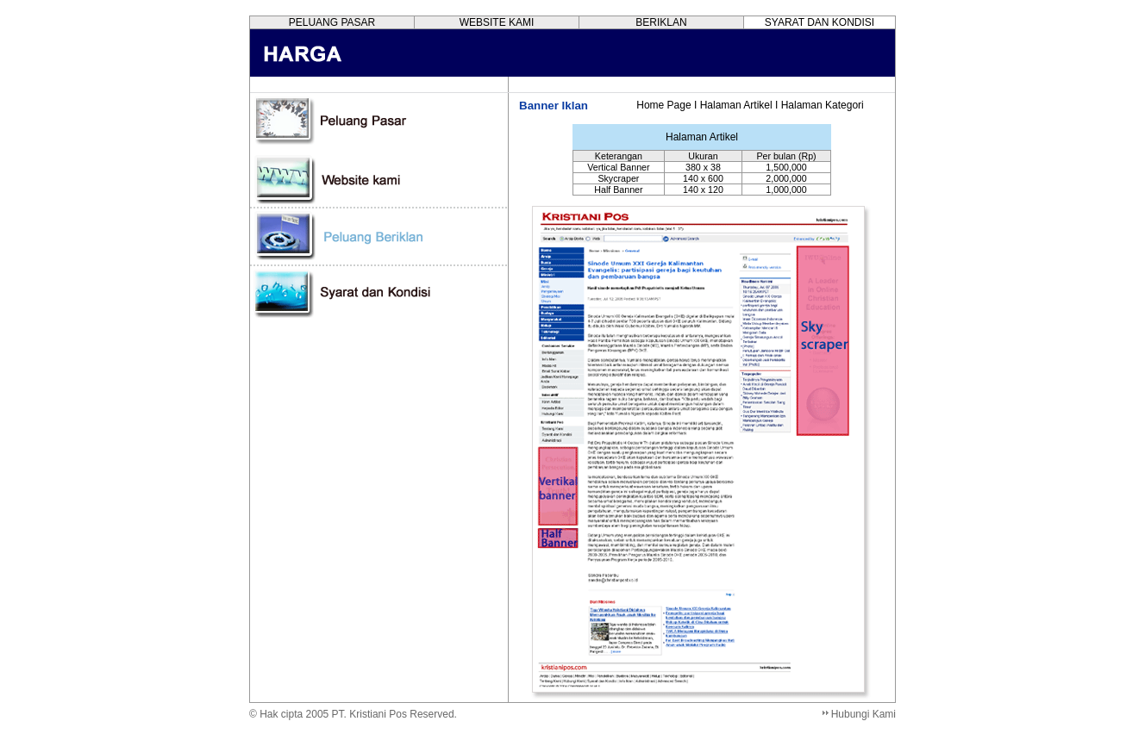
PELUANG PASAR (332, 22)
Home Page (663, 105)
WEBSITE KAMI (497, 22)
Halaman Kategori (822, 105)
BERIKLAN (660, 22)
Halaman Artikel (736, 105)
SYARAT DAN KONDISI (819, 22)
